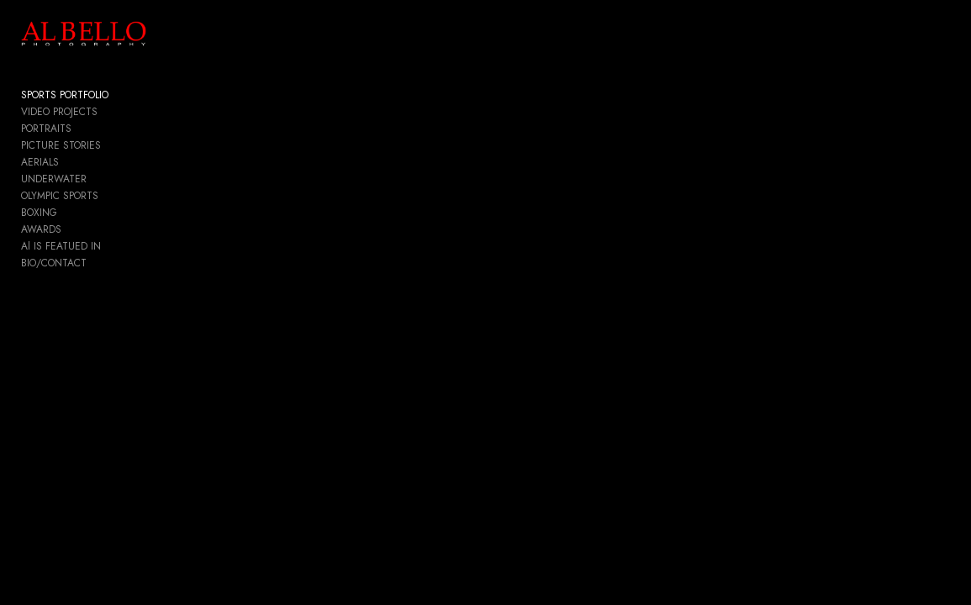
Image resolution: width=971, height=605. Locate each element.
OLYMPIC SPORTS (59, 198)
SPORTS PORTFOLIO (64, 97)
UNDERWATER (54, 181)
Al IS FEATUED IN (61, 248)
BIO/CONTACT (54, 265)
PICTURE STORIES (61, 147)
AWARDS (41, 231)
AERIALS (40, 164)
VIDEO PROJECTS (59, 114)
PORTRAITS (46, 131)
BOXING (39, 215)
